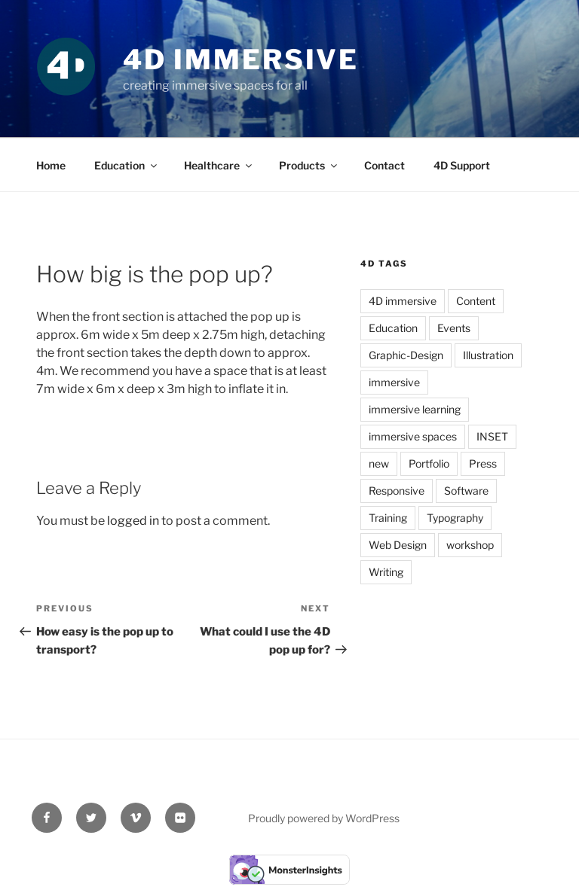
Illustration (488, 355)
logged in (133, 521)
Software (466, 490)
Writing (386, 571)
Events (453, 328)
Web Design (398, 544)
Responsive (396, 490)
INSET (492, 436)
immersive (394, 382)
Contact (384, 165)
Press (483, 463)
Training (388, 517)
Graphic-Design (406, 355)
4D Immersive (241, 59)
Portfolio (429, 463)
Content (475, 300)
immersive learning (415, 409)
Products (309, 165)
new (379, 463)
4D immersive (403, 300)
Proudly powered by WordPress (324, 818)
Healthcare (219, 165)
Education (126, 165)
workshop (470, 544)
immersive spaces (413, 436)
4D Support (461, 165)
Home (51, 165)
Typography (455, 517)
